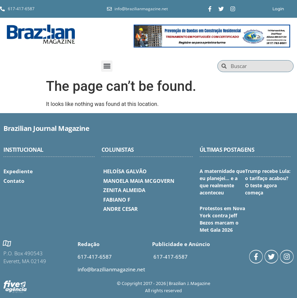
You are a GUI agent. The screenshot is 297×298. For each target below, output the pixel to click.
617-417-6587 (95, 256)
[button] (106, 66)
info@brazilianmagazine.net (111, 269)
